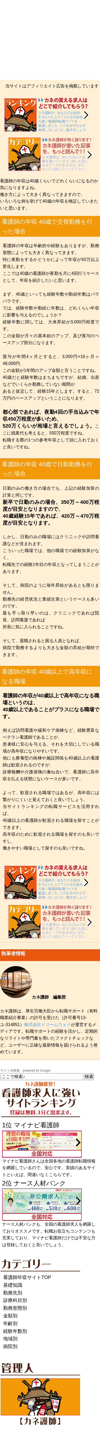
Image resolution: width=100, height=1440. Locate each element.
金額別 (10, 1315)
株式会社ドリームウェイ (47, 1024)
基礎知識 (12, 1285)
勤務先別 (12, 1293)
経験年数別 (15, 1331)
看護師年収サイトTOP (27, 1277)
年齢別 (10, 1323)
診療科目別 (15, 1300)
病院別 (10, 1346)
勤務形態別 (15, 1308)
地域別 (10, 1338)
